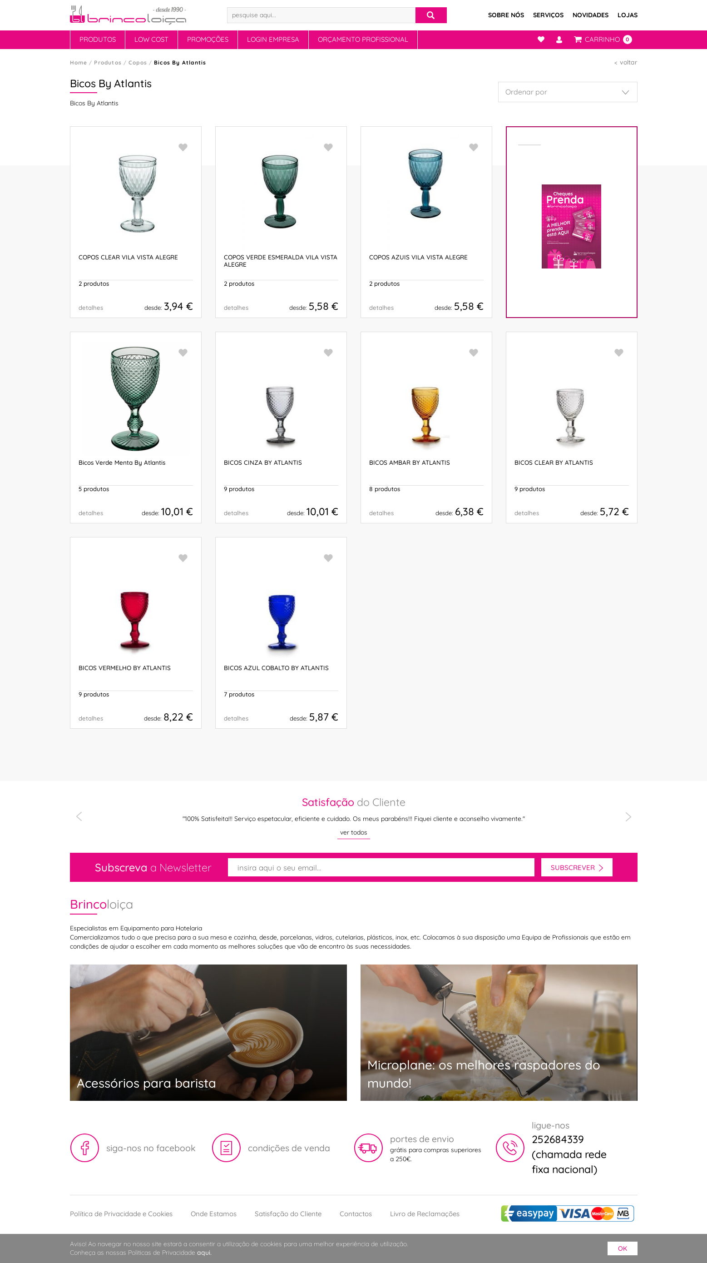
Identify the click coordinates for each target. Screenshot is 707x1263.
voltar (629, 62)
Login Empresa (273, 39)
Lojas (628, 15)
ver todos (353, 832)
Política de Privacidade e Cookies (121, 1213)
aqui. (204, 1252)
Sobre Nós (506, 15)
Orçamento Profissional (363, 39)
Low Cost (151, 39)
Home (79, 62)
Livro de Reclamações (425, 1213)
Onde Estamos (214, 1213)
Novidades (590, 15)
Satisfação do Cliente (288, 1213)
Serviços (548, 15)
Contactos (356, 1213)
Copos (138, 62)
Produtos (97, 39)
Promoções (207, 39)
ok (622, 1248)
